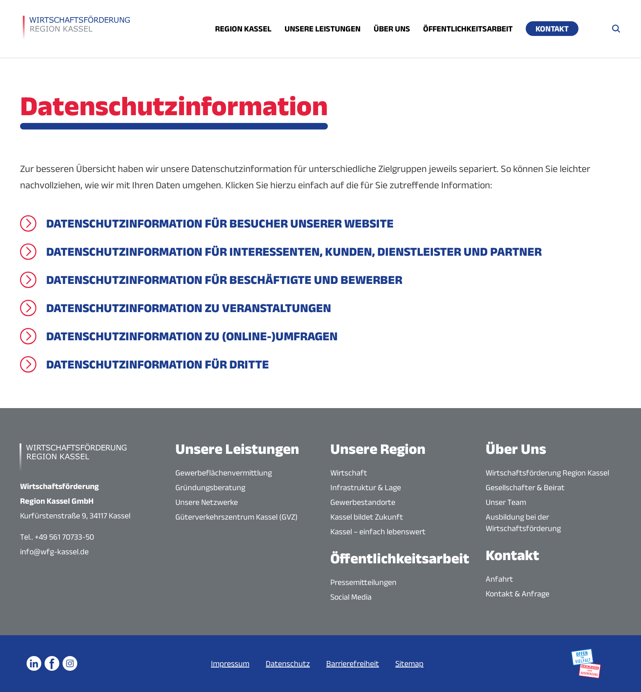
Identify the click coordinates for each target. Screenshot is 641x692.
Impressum (230, 663)
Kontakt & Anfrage (517, 593)
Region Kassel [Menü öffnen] (243, 28)
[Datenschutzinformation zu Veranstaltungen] (175, 308)
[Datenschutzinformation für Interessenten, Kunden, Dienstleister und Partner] (280, 251)
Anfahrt (499, 578)
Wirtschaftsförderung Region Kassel (547, 472)
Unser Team (506, 502)
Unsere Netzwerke (206, 502)
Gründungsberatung (210, 487)
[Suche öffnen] (616, 28)
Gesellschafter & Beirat (525, 487)
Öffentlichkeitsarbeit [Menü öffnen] (468, 28)
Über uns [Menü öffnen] (392, 28)
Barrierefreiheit (352, 663)
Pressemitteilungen (363, 582)
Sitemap (409, 663)
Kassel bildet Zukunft (366, 516)
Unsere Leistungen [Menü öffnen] (323, 28)
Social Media (351, 596)
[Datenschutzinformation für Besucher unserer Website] (206, 223)
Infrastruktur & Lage (365, 487)
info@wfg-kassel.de (54, 551)
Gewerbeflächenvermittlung (223, 472)
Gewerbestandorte (362, 502)
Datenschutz (288, 663)
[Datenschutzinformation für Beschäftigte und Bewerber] (211, 279)
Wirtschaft (348, 472)
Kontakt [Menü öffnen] (552, 28)
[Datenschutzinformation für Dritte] (144, 364)
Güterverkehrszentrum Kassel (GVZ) (236, 516)
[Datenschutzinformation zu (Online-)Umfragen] (178, 336)
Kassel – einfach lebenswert (378, 531)
